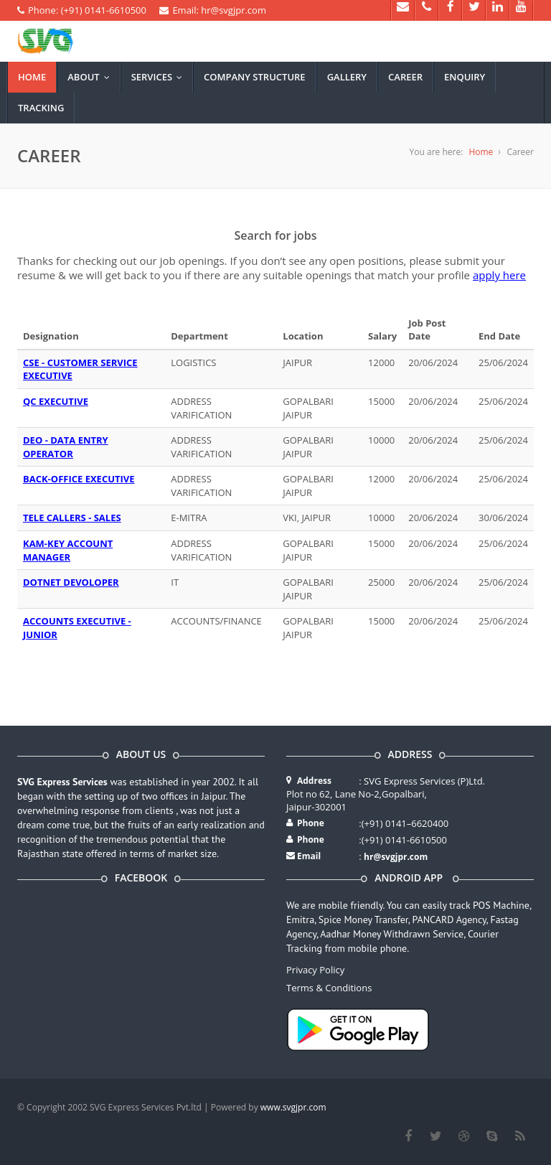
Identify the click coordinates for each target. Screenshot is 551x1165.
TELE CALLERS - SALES (72, 517)
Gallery (347, 76)
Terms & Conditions (329, 987)
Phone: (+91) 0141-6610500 (81, 10)
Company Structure (255, 76)
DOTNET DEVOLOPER (71, 582)
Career (405, 76)
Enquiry (464, 76)
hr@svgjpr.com (396, 857)
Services (160, 76)
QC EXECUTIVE (55, 401)
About (91, 76)
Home (32, 76)
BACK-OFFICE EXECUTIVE (79, 478)
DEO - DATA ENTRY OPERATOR (65, 447)
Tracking (41, 107)
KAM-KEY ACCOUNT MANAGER (68, 550)
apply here (499, 275)
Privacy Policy (315, 969)
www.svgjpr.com (293, 1107)
